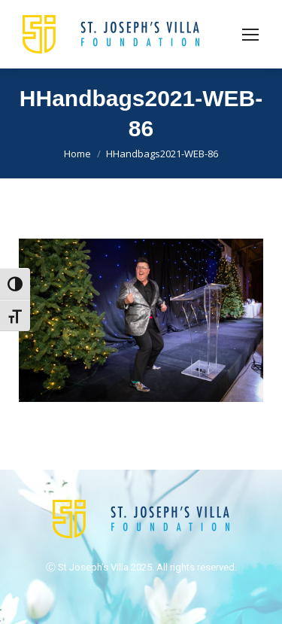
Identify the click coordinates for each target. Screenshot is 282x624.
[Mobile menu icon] (250, 35)
